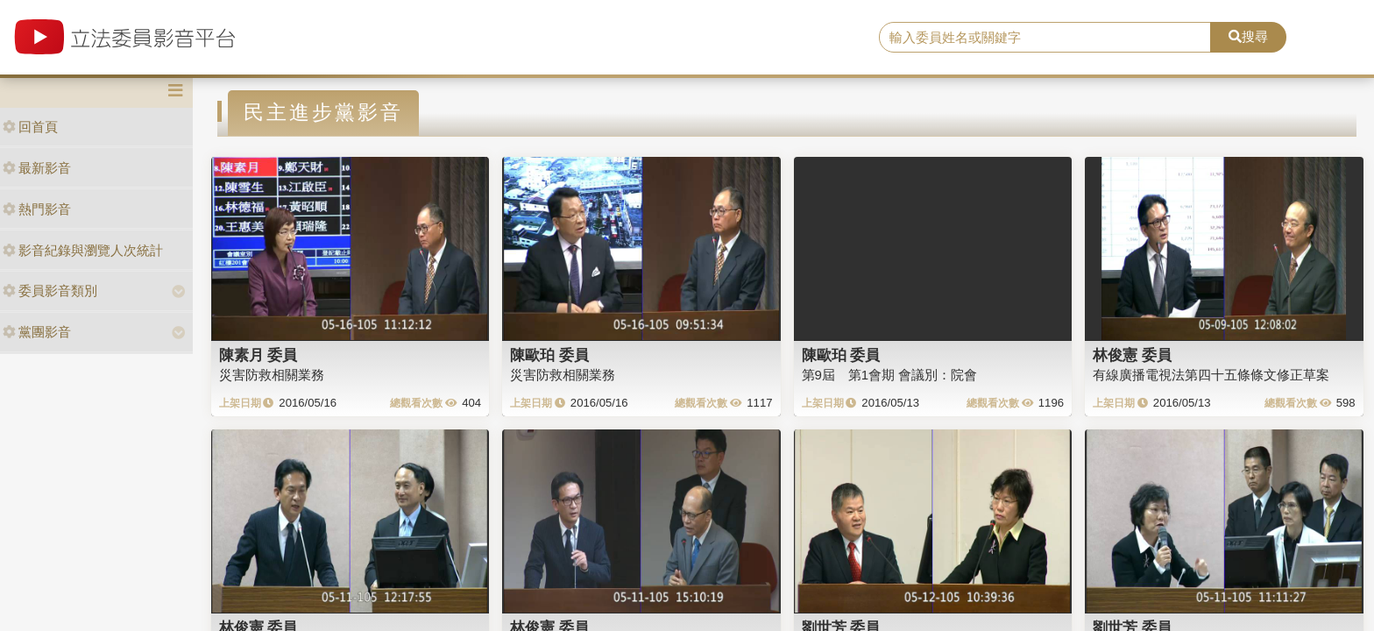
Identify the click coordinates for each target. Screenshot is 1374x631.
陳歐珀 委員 (549, 355)
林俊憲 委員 (1132, 355)
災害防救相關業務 (271, 374)
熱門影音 (37, 209)
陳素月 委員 (258, 355)
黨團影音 (37, 331)
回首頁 (30, 126)
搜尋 (1248, 36)
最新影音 (37, 167)
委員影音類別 (50, 290)
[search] (1045, 37)
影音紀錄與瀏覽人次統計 (83, 250)
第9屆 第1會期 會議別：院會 (890, 374)
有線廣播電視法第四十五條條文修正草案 (1211, 374)
